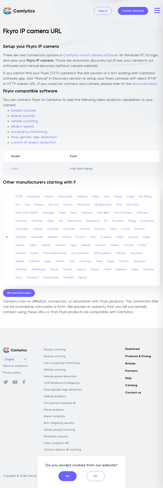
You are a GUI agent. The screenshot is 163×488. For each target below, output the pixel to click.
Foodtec (53, 229)
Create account (133, 10)
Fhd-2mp (83, 204)
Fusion (34, 253)
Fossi (113, 229)
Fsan (93, 237)
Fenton (68, 204)
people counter (23, 110)
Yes (67, 476)
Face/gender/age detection (63, 389)
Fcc (18, 204)
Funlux (142, 245)
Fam (107, 196)
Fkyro (51, 221)
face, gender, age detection (34, 137)
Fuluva (95, 269)
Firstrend (21, 269)
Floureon (118, 221)
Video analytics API (56, 443)
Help (128, 378)
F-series (106, 237)
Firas (74, 212)
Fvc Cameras (80, 253)
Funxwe (21, 253)
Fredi (99, 261)
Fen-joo (53, 204)
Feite (47, 261)
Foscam (100, 229)
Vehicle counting (55, 369)
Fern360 (69, 277)
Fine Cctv (132, 204)
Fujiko (146, 237)
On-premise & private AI (60, 403)
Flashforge (38, 269)
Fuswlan (148, 269)
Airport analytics (54, 416)
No (95, 476)
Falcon (49, 196)
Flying (132, 221)
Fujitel (33, 245)
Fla (61, 221)
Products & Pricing (138, 356)
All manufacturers (19, 293)
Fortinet (85, 229)
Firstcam (142, 212)
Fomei (54, 269)
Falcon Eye (65, 196)
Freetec (53, 237)
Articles (130, 363)
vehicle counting (24, 121)
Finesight (48, 212)
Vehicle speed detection (60, 376)
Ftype (120, 237)
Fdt (27, 204)
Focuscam (147, 221)
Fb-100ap (145, 196)
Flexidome (74, 221)
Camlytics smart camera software (90, 55)
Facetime (33, 196)
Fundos (128, 245)
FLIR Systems (102, 253)
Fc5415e (34, 261)
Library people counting (59, 429)
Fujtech (60, 245)
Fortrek (67, 269)
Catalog (131, 385)
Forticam (69, 229)
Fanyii (130, 196)
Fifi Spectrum (103, 204)
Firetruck (86, 212)
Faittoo (121, 253)
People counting (55, 349)
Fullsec (114, 245)
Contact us (133, 392)
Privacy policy (12, 372)
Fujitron (46, 245)
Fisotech (21, 221)
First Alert (103, 212)
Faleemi (82, 196)
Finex (62, 212)
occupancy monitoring (29, 132)
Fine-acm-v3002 (27, 212)
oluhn (14, 168)
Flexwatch (92, 221)
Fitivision (37, 221)
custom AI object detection (33, 142)
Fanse (118, 196)
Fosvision (86, 261)
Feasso (39, 204)
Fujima (20, 245)
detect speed (22, 126)
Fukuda (86, 245)
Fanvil (107, 269)
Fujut (73, 245)
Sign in (102, 10)
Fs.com (80, 237)
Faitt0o (124, 261)
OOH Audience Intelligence (62, 383)
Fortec (60, 261)
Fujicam (133, 237)
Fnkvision (33, 277)
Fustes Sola (51, 277)
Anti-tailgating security (59, 423)
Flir (106, 221)
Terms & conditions (15, 366)
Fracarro (21, 237)
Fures (110, 261)
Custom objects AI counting (62, 449)
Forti (72, 261)
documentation (145, 84)
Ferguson (139, 261)
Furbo (135, 269)
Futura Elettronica (55, 253)
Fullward (121, 269)
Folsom (38, 229)
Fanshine (136, 253)
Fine (119, 204)
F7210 (19, 196)
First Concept (123, 212)
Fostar (125, 229)
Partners (131, 371)
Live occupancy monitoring (61, 363)
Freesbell (37, 237)
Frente (67, 237)
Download (132, 349)
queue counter (23, 116)
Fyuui (19, 277)
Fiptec (83, 277)
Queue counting (54, 356)
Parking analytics (55, 396)
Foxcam (139, 229)
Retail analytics (54, 409)
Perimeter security (56, 436)
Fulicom (100, 245)
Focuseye (22, 229)
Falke (95, 196)
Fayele (20, 261)
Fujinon (81, 269)
